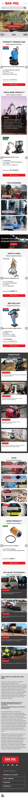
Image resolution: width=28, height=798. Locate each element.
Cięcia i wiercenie (8, 214)
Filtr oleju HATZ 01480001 (11, 550)
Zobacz (6, 132)
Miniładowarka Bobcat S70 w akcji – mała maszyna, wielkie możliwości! (12, 403)
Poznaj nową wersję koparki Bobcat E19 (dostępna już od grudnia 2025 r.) (14, 380)
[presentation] (1, 34)
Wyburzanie (7, 198)
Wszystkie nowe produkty (14, 527)
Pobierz (13, 246)
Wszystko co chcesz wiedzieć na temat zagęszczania (12, 485)
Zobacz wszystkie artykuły (14, 464)
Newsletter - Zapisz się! (9, 776)
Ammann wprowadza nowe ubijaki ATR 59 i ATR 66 (14, 668)
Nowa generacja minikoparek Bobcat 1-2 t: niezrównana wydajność (12, 599)
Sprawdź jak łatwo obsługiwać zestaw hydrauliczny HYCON (11, 427)
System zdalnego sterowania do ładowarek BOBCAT (10, 499)
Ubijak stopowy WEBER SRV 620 (12, 331)
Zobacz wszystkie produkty (14, 44)
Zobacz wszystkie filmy (14, 361)
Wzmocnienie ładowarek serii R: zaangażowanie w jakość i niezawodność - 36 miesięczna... (14, 646)
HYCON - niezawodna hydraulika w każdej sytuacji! (13, 471)
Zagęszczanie (7, 229)
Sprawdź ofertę (14, 26)
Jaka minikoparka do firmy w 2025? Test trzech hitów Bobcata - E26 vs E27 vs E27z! (13, 450)
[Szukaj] (14, 8)
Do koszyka (14, 85)
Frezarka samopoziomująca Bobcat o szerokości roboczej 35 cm (13, 622)
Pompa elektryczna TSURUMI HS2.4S (13, 67)
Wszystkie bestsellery (14, 309)
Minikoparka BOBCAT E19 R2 (11, 158)
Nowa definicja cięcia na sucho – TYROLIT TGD (9, 513)
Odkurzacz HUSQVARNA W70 (11, 280)
